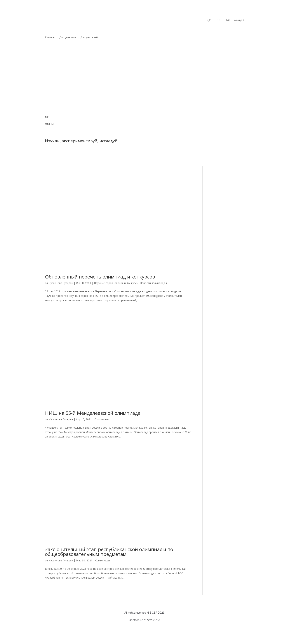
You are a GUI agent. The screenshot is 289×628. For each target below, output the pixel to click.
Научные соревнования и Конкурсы (116, 283)
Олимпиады (159, 283)
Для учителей (89, 37)
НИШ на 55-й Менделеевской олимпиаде (92, 413)
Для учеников (67, 37)
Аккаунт (239, 20)
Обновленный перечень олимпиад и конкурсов (100, 276)
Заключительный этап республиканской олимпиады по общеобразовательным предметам (109, 551)
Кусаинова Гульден (61, 283)
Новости (145, 283)
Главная (50, 37)
